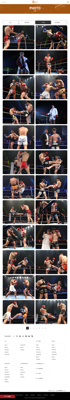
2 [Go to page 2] (30, 328)
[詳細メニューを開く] (68, 2)
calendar (38, 354)
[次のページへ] (42, 328)
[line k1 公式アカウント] (26, 336)
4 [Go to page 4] (36, 328)
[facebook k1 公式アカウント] (20, 336)
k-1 (40, 363)
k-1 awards (39, 368)
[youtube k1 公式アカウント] (29, 336)
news (6, 367)
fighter (7, 349)
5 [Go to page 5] (39, 328)
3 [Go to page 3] (33, 328)
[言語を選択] (4, 2)
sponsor (7, 354)
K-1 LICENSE (39, 378)
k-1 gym (38, 373)
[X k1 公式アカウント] (14, 336)
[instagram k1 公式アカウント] (17, 336)
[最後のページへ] (45, 328)
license (22, 349)
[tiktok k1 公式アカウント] (23, 336)
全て (11, 22)
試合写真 (27, 22)
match (6, 347)
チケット (7, 396)
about (22, 347)
